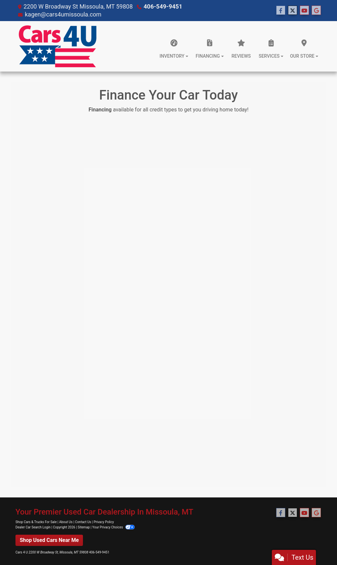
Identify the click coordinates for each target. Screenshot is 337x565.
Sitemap (84, 527)
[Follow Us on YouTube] (304, 10)
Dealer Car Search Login (33, 527)
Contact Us (83, 522)
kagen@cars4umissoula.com (63, 14)
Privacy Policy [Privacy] (103, 522)
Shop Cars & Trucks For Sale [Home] (36, 522)
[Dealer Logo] (57, 46)
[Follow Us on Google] (316, 10)
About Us (66, 522)
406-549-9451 (162, 6)
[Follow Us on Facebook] (280, 10)
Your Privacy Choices (113, 527)
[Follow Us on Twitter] (292, 10)
